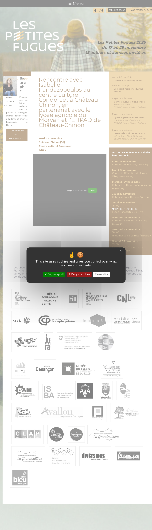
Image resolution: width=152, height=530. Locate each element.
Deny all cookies (79, 274)
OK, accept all (54, 274)
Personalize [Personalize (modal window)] (101, 274)
